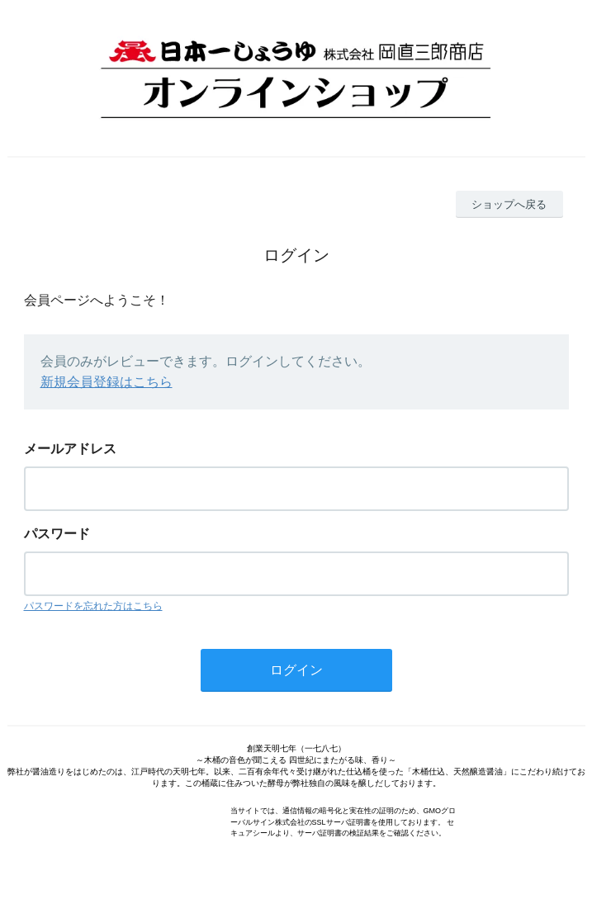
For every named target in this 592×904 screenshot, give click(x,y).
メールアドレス (70, 449)
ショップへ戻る (509, 204)
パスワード (57, 534)
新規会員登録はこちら (106, 382)
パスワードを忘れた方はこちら (93, 606)
